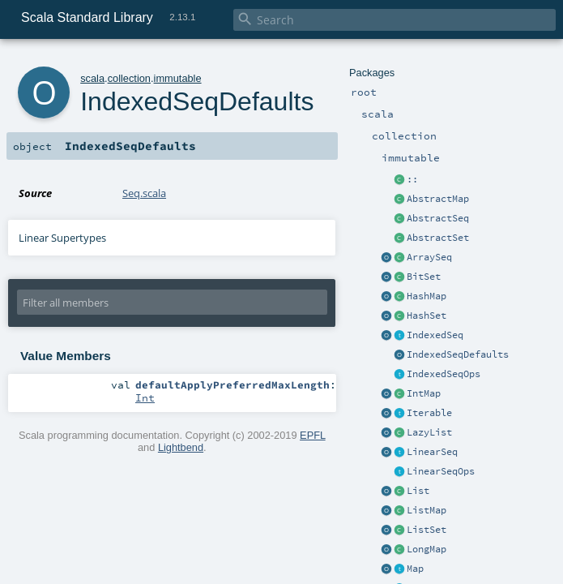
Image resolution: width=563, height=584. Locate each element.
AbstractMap (438, 198)
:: (412, 179)
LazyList (429, 432)
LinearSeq (432, 451)
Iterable (429, 413)
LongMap (426, 549)
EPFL (313, 435)
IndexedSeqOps (443, 374)
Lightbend (180, 447)
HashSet (426, 315)
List (418, 490)
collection (129, 78)
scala (92, 78)
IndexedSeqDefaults (458, 354)
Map (415, 568)
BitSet (424, 276)
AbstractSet (438, 237)
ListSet (426, 529)
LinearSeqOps (441, 471)
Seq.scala (144, 193)
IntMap (424, 393)
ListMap (426, 510)
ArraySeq (429, 257)
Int (145, 397)
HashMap (426, 296)
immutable (178, 78)
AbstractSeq (438, 218)
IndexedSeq (435, 335)
